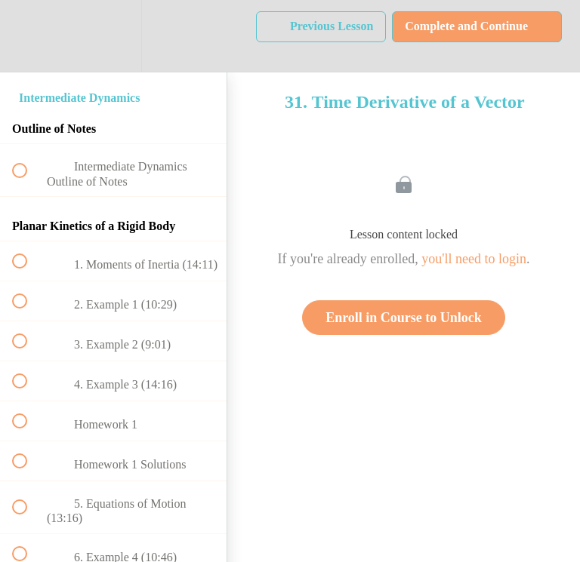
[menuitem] (113, 36)
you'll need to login (473, 258)
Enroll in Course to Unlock (403, 317)
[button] (28, 36)
